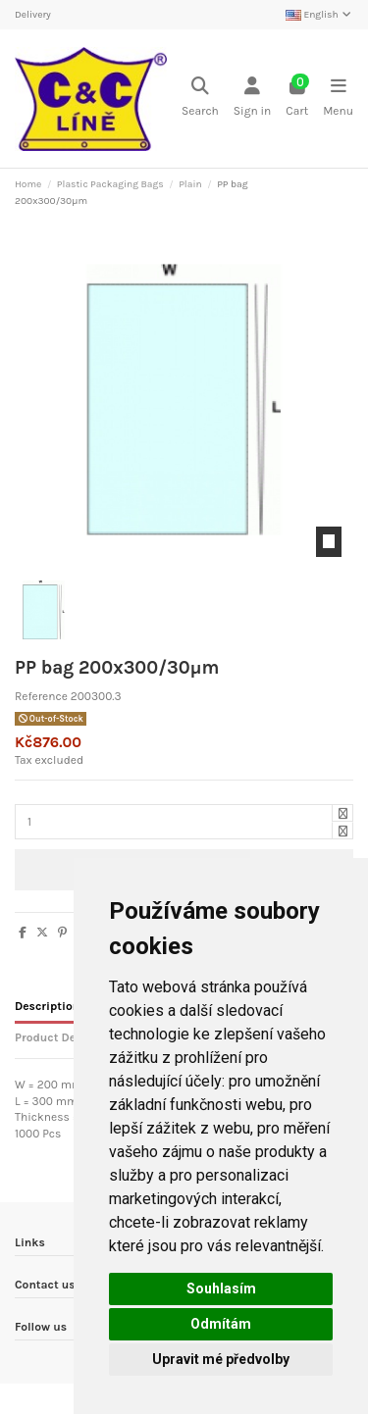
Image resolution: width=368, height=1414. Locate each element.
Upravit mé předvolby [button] (220, 1359)
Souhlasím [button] (221, 1288)
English (319, 15)
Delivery (33, 15)
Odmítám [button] (220, 1324)
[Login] (252, 99)
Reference (41, 696)
